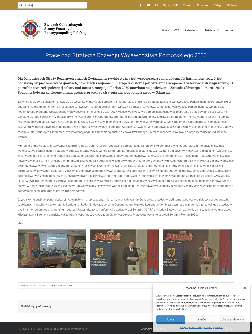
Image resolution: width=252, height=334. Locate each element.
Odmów (201, 319)
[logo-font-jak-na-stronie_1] (52, 17)
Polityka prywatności (213, 327)
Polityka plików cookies (191, 327)
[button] (244, 288)
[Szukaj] (52, 5)
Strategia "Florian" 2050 (60, 285)
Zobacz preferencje (232, 319)
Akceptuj (170, 319)
